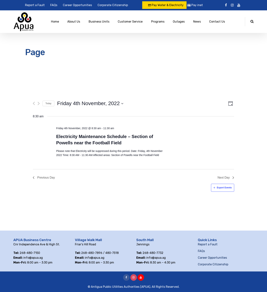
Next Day (223, 177)
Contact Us (217, 21)
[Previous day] (34, 103)
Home (55, 21)
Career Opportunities (77, 5)
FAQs (53, 5)
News (197, 21)
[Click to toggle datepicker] (90, 103)
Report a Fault (35, 5)
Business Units (99, 21)
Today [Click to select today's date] (48, 103)
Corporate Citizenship (113, 5)
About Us (73, 21)
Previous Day (46, 177)
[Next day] (39, 103)
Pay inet (195, 5)
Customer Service (130, 21)
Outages (179, 21)
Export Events (224, 187)
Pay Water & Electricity (166, 5)
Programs (157, 21)
